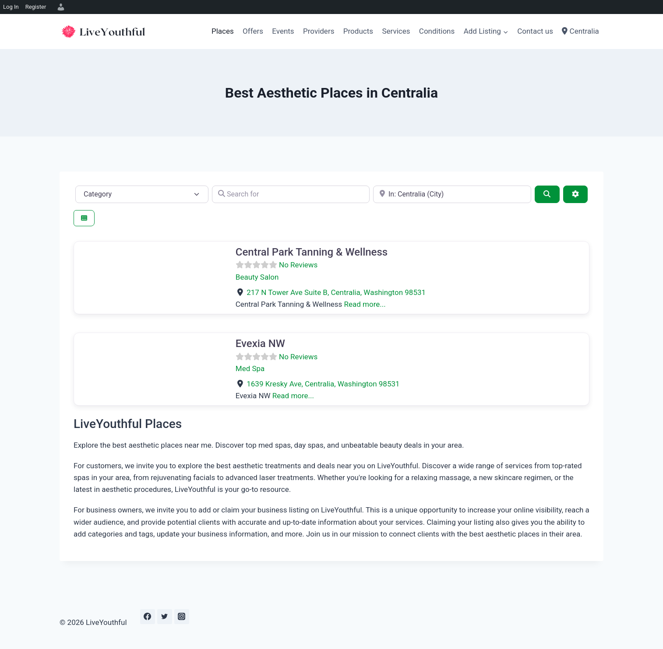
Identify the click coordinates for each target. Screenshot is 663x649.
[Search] (547, 194)
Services (396, 31)
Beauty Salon (257, 277)
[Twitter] (164, 616)
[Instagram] (181, 616)
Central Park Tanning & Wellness (312, 252)
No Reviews (298, 264)
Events (283, 31)
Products (358, 31)
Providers (318, 31)
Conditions (437, 31)
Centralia (580, 31)
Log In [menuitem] (11, 7)
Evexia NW (260, 343)
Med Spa (250, 368)
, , (336, 292)
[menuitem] (59, 7)
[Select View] (84, 218)
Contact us (535, 31)
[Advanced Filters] (575, 194)
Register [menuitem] (35, 7)
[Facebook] (147, 616)
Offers (253, 31)
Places (223, 31)
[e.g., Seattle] (452, 194)
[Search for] (291, 194)
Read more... (365, 304)
